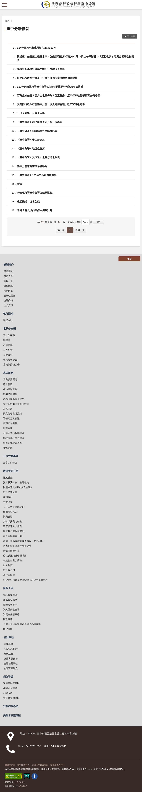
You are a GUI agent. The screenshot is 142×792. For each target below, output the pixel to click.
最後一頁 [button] (80, 230)
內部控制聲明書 (11, 550)
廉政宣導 (8, 619)
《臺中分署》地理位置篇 (31, 148)
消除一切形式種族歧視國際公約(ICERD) (23, 540)
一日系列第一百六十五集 (31, 113)
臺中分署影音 (18, 28)
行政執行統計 (11, 648)
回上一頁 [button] (131, 36)
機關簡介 (9, 264)
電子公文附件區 (11, 697)
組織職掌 (8, 285)
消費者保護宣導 (11, 614)
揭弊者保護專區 (12, 715)
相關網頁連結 (10, 688)
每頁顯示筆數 (74, 222)
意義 (19, 184)
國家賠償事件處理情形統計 (17, 545)
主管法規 (8, 501)
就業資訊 (8, 428)
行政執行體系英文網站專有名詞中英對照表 (25, 579)
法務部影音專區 (11, 683)
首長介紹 (8, 280)
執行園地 (8, 313)
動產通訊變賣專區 (12, 442)
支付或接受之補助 (12, 521)
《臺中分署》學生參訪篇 (31, 139)
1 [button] (70, 230)
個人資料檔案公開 (12, 536)
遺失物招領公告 (11, 364)
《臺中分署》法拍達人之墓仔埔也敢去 (38, 157)
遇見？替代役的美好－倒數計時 (34, 210)
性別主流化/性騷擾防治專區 (17, 487)
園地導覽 (8, 643)
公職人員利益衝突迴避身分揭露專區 (22, 624)
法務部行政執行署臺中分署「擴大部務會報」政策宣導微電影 (51, 104)
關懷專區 (8, 447)
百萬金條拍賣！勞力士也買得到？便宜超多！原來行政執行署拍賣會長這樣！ (59, 95)
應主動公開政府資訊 (13, 531)
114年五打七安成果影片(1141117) (36, 47)
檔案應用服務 (10, 394)
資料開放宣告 (23, 765)
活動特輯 (8, 344)
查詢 (137, 4)
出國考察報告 (10, 511)
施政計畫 (8, 477)
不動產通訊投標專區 (13, 433)
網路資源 (8, 676)
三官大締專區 (10, 455)
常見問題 (8, 408)
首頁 (7, 20)
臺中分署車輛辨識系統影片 (32, 166)
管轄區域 (8, 290)
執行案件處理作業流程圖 (16, 403)
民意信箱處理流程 (12, 413)
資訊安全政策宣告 (40, 765)
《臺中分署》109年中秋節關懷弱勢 (37, 175)
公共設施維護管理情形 (15, 555)
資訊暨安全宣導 (11, 609)
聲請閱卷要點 (10, 423)
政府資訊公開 (10, 470)
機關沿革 (8, 276)
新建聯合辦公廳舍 (12, 560)
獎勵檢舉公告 (10, 359)
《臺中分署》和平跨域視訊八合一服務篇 (39, 122)
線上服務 (8, 384)
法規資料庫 (9, 575)
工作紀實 (8, 349)
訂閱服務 (8, 693)
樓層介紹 (8, 300)
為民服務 (8, 372)
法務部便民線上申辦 (13, 398)
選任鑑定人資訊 (11, 418)
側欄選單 (4, 5)
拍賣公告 (8, 354)
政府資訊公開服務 (12, 526)
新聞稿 (6, 340)
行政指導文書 (10, 492)
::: (2, 2)
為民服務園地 (10, 379)
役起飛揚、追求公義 (28, 201)
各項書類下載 (10, 389)
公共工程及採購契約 (13, 506)
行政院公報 (9, 570)
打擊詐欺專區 (10, 706)
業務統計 (8, 497)
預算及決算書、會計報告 (16, 482)
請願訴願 (8, 516)
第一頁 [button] (60, 230)
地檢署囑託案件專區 (13, 437)
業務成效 (8, 653)
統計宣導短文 (11, 668)
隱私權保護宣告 (57, 765)
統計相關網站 (11, 663)
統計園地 (9, 637)
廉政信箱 (8, 628)
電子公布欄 (9, 328)
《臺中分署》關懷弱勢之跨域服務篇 (37, 131)
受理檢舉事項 (10, 604)
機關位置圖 (9, 295)
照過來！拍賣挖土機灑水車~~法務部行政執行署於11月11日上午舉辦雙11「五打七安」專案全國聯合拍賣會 (75, 58)
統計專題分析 (11, 658)
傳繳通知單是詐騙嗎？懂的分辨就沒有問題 (41, 69)
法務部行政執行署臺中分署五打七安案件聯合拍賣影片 (47, 78)
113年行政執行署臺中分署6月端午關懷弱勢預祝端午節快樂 (50, 86)
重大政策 (8, 565)
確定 (98, 222)
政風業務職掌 (10, 599)
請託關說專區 (10, 594)
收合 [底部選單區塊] (129, 258)
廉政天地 (8, 588)
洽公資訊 (8, 305)
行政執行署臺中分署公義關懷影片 (36, 192)
